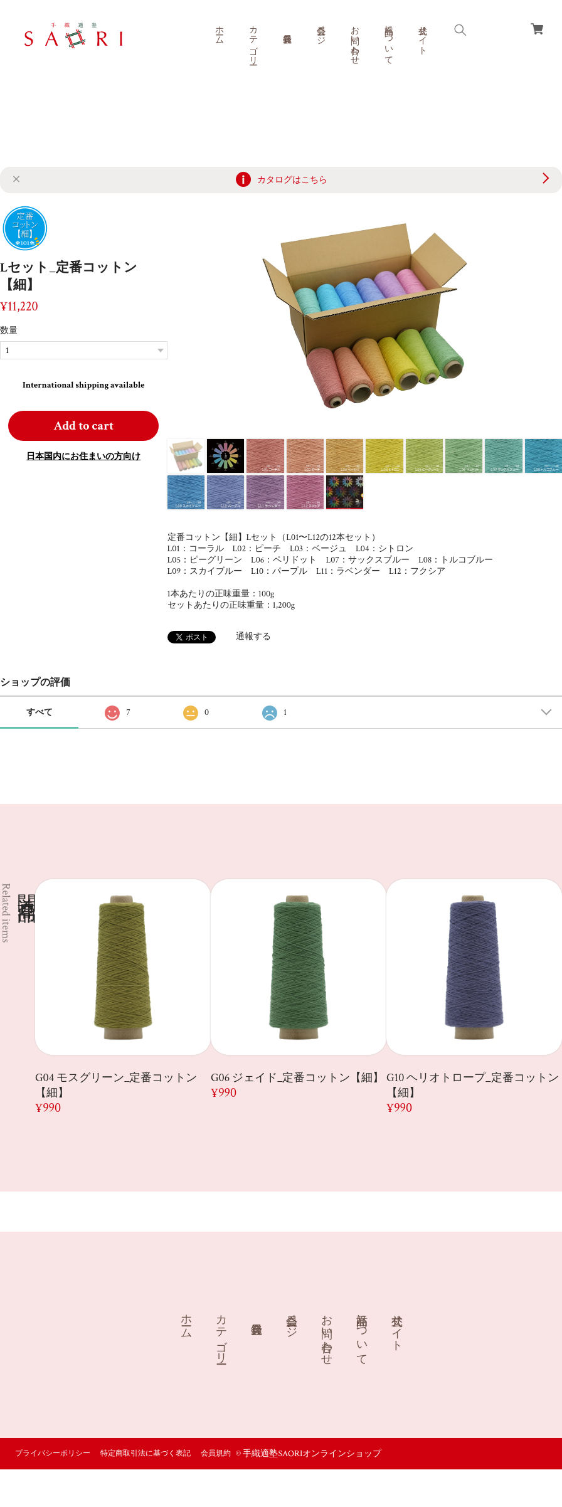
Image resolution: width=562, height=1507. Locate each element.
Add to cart (83, 426)
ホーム (219, 30)
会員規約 (216, 1453)
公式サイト (422, 35)
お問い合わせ (354, 40)
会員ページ (320, 30)
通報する (253, 636)
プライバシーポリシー (52, 1453)
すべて (39, 712)
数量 (9, 330)
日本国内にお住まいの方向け (83, 456)
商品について (388, 40)
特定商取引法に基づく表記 (145, 1453)
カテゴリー (252, 40)
